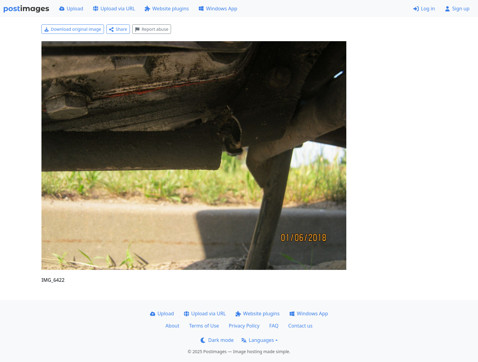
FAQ (273, 325)
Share (118, 29)
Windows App (217, 8)
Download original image (72, 29)
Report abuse (151, 29)
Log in (424, 8)
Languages (257, 340)
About (172, 325)
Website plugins (167, 8)
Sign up (457, 8)
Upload (71, 8)
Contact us (300, 325)
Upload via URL (114, 8)
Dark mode (217, 340)
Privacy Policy (244, 325)
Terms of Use (204, 325)
